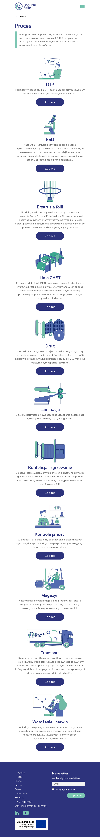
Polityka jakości (23, 801)
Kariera (18, 785)
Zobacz (50, 102)
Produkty (20, 772)
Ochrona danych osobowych (31, 806)
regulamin (70, 789)
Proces (18, 777)
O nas (18, 789)
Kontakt (19, 797)
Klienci (18, 781)
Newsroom (21, 793)
